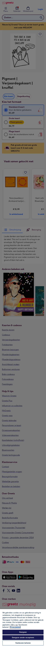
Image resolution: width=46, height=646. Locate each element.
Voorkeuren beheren (23, 643)
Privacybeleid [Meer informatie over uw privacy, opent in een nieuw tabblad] (15, 627)
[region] (23, 627)
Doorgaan (23, 632)
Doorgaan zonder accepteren (23, 637)
